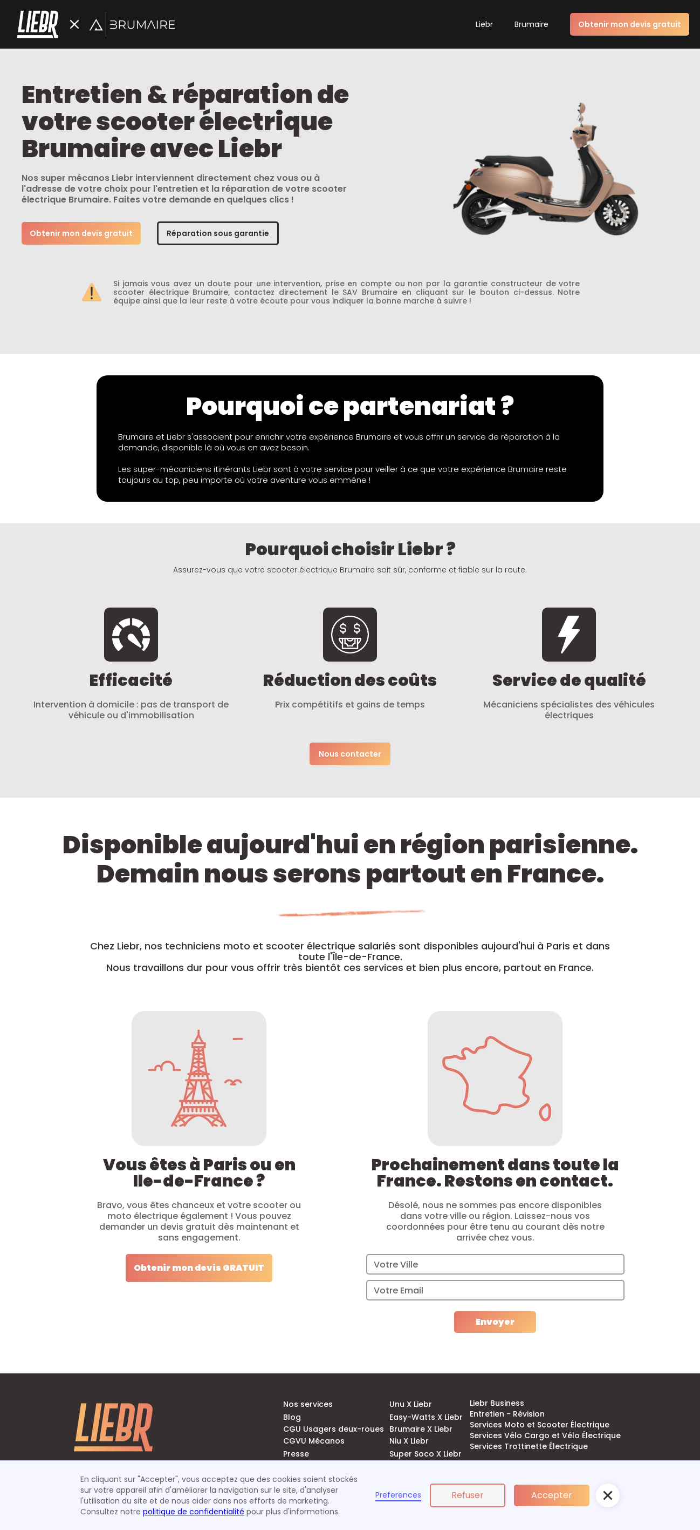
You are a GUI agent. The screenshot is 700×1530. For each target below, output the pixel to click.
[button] (608, 1495)
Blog (292, 1417)
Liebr (484, 24)
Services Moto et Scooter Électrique (539, 1424)
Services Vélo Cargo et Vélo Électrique (545, 1435)
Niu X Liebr (409, 1440)
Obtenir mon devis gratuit (81, 233)
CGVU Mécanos (314, 1440)
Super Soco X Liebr (425, 1453)
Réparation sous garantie (218, 233)
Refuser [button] (467, 1495)
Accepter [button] (551, 1495)
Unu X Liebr (410, 1404)
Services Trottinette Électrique (529, 1446)
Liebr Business (497, 1403)
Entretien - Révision (507, 1413)
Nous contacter (350, 754)
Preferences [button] (398, 1494)
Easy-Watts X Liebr (426, 1417)
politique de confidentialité (193, 1511)
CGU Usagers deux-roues (333, 1429)
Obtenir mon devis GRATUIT (199, 1268)
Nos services (308, 1404)
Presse (296, 1453)
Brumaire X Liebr (420, 1429)
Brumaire (531, 24)
